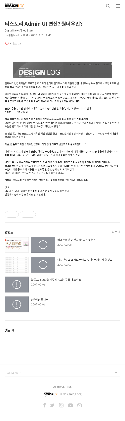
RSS (69, 387)
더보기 (116, 232)
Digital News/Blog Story (19, 30)
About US (59, 387)
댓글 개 (10, 330)
